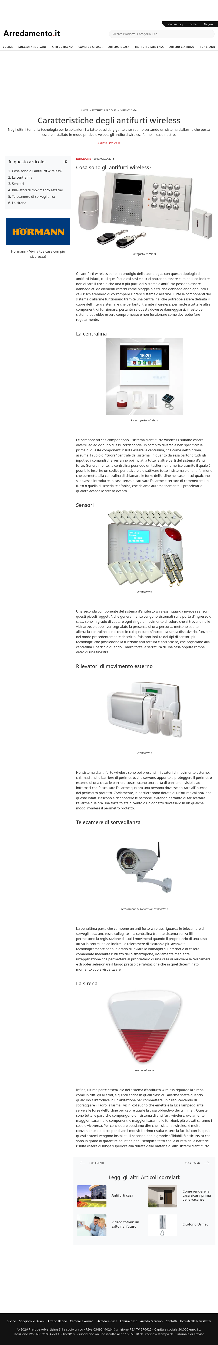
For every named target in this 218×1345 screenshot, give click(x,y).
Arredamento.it (56, 33)
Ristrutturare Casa (149, 46)
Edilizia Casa (128, 1321)
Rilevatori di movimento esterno (37, 190)
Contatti (171, 1321)
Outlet (194, 24)
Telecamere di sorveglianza (33, 196)
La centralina (22, 177)
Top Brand (207, 46)
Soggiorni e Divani (32, 46)
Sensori (18, 183)
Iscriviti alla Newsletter (195, 1321)
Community (175, 24)
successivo (197, 1163)
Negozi (208, 24)
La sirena (19, 202)
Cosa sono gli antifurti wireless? (37, 171)
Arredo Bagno (62, 46)
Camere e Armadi (91, 46)
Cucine (8, 46)
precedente (92, 1163)
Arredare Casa (118, 46)
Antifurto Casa (109, 143)
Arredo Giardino (181, 46)
